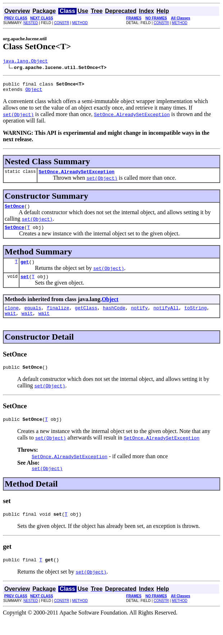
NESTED (30, 23)
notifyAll (166, 317)
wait (10, 324)
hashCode (114, 317)
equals (32, 317)
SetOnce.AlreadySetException (76, 175)
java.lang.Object (25, 62)
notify (139, 317)
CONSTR (61, 23)
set (25, 285)
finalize (58, 317)
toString (195, 317)
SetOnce (14, 211)
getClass (86, 317)
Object (33, 92)
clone (12, 317)
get (25, 269)
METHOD (80, 23)
